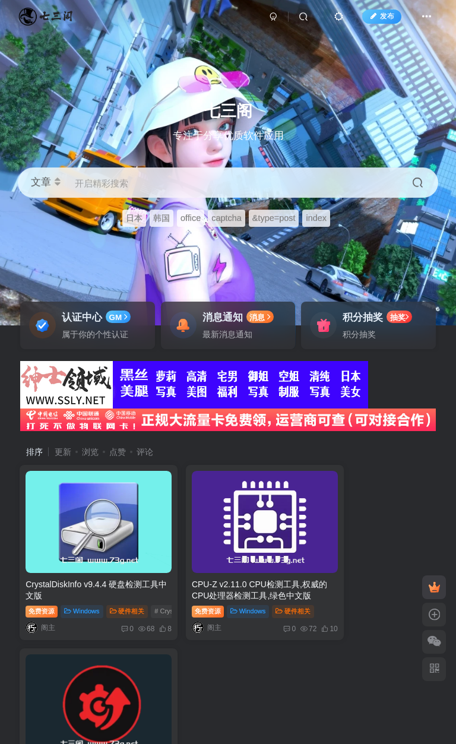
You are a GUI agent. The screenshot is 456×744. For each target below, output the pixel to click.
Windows (82, 593)
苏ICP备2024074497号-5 (184, 682)
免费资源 (42, 593)
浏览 (90, 452)
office (190, 218)
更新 (63, 452)
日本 (134, 218)
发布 (376, 19)
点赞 (117, 452)
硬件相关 (127, 593)
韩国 (161, 218)
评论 (145, 452)
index (316, 218)
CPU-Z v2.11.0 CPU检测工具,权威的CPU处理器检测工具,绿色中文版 (227, 578)
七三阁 (213, 672)
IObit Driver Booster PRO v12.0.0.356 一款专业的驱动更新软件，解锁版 (365, 578)
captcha (226, 218)
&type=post (274, 218)
